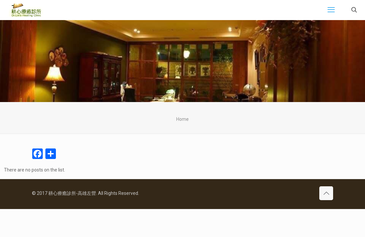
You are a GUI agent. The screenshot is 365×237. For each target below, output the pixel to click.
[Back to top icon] (326, 193)
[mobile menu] (331, 9)
